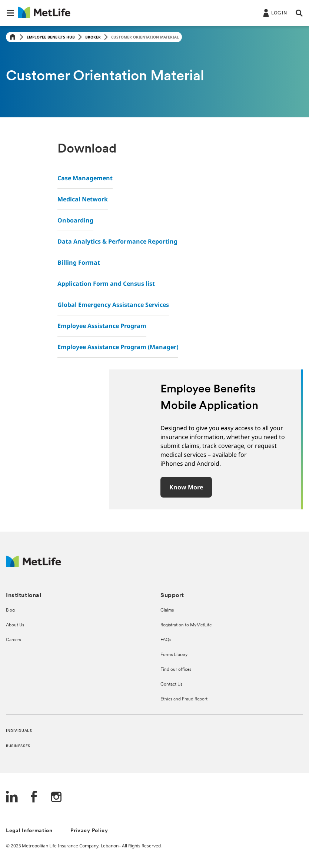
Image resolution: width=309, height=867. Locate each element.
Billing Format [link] (78, 262)
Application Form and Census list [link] (106, 283)
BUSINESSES (18, 746)
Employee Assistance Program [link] (101, 326)
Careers (13, 640)
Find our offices (175, 669)
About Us (15, 625)
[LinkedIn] (12, 797)
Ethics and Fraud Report (183, 699)
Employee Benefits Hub (51, 37)
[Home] (12, 37)
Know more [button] (186, 487)
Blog (10, 610)
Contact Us (171, 684)
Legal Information (29, 831)
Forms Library (173, 655)
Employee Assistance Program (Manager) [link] (117, 347)
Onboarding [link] (75, 220)
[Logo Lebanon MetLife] (33, 565)
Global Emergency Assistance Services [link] (113, 305)
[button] (10, 13)
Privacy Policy (89, 831)
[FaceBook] (34, 797)
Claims (167, 610)
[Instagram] (56, 797)
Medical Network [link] (82, 199)
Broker (93, 37)
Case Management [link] (85, 178)
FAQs (165, 640)
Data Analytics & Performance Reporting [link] (117, 241)
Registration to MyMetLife (186, 625)
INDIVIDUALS (19, 731)
